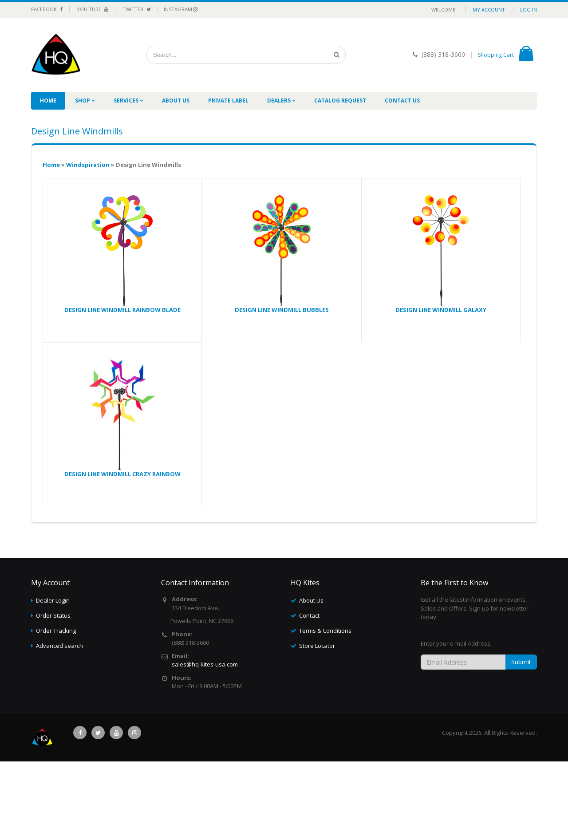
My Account (489, 9)
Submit (521, 662)
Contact (309, 615)
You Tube (92, 9)
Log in (528, 9)
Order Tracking (56, 631)
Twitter (136, 9)
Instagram (180, 9)
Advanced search (59, 646)
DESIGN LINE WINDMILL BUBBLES (282, 310)
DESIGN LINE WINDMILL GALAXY (440, 310)
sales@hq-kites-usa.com (205, 664)
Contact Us (402, 100)
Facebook (47, 9)
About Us (175, 100)
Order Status (53, 615)
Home (48, 100)
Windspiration (88, 165)
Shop (83, 100)
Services (127, 100)
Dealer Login (53, 600)
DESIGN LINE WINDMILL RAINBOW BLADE (122, 310)
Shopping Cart (496, 55)
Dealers (279, 100)
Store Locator (317, 646)
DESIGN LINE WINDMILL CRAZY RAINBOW (122, 474)
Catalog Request (340, 100)
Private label (228, 100)
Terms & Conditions (325, 631)
